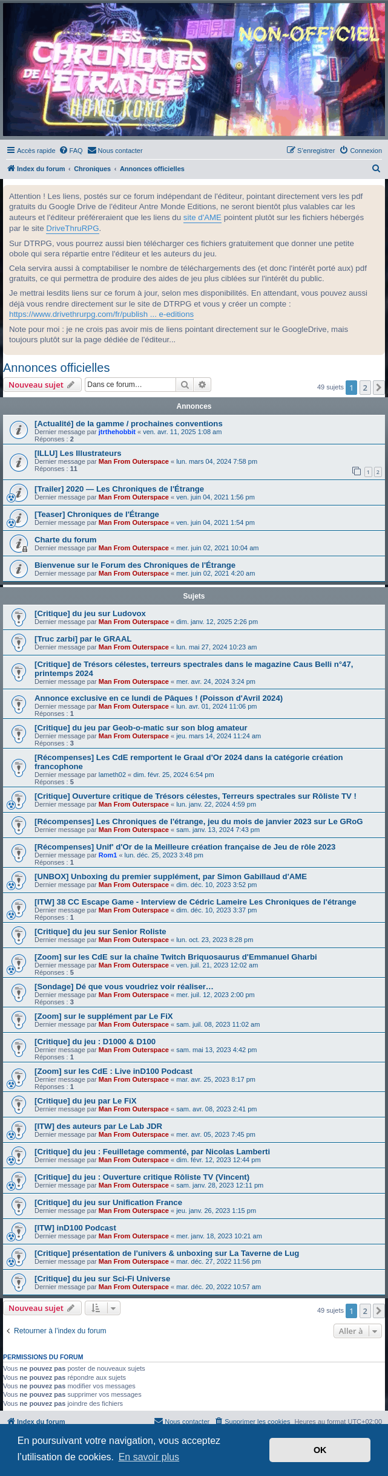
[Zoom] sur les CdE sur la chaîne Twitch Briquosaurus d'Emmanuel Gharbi (176, 956)
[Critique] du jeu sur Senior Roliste (100, 931)
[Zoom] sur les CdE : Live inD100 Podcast (113, 1071)
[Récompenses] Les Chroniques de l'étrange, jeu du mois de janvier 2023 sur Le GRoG (199, 821)
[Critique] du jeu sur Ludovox (90, 613)
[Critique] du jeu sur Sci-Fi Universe (102, 1278)
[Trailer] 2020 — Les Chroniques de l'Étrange (119, 488)
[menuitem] (71, 150)
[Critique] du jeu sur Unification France (108, 1202)
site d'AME (202, 217)
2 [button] (365, 387)
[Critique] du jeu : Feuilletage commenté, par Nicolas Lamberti (152, 1151)
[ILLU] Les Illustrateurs (78, 453)
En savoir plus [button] (149, 1457)
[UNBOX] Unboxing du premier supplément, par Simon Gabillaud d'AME (171, 876)
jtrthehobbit (117, 431)
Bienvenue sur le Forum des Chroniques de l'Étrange (135, 565)
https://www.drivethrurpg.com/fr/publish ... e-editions (101, 314)
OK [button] (320, 1450)
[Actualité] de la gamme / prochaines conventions (129, 423)
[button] (379, 387)
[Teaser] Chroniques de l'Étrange (97, 514)
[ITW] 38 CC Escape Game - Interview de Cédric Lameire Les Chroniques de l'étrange (196, 901)
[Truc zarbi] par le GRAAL (83, 638)
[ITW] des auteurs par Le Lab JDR (98, 1126)
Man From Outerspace (134, 461)
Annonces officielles (56, 367)
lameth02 (112, 774)
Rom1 (108, 855)
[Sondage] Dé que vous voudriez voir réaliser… (124, 986)
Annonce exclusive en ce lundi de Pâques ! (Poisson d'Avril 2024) (159, 698)
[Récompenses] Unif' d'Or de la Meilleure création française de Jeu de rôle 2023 (185, 846)
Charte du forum (66, 539)
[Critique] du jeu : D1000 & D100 (95, 1041)
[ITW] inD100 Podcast (75, 1227)
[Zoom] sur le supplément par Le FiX (104, 1016)
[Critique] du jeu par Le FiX (86, 1100)
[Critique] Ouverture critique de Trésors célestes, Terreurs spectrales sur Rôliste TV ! (196, 796)
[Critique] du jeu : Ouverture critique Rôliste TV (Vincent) (142, 1177)
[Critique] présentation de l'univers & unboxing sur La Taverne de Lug (167, 1253)
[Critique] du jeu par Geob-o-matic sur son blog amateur (141, 727)
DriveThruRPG (72, 228)
